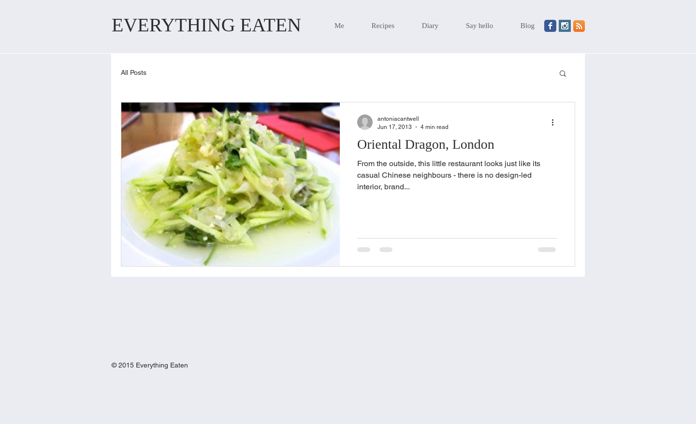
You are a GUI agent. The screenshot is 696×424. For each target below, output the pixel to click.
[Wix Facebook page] (550, 26)
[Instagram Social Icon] (565, 26)
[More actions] (556, 122)
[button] (562, 74)
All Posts (133, 72)
